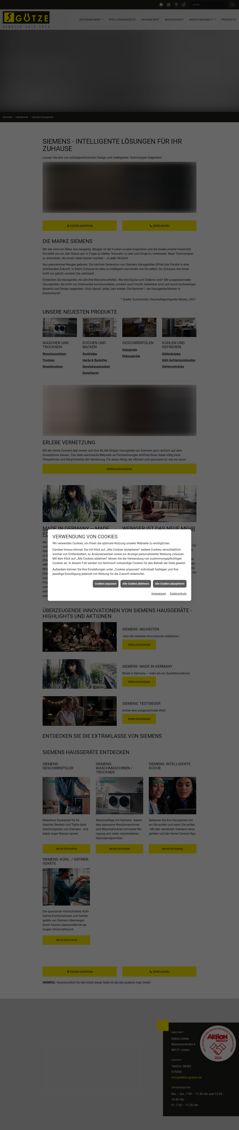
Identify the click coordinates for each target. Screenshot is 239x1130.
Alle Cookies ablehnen (135, 583)
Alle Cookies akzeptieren (169, 583)
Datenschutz (178, 593)
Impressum (158, 593)
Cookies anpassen (106, 583)
